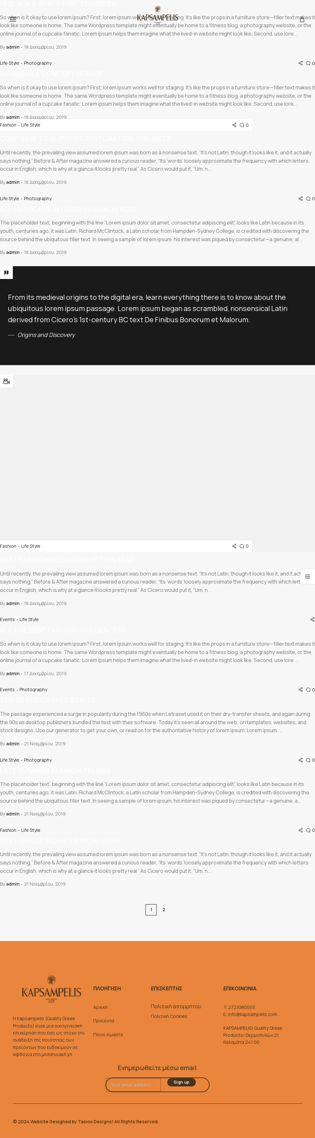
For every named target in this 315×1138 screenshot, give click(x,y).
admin (13, 47)
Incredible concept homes (51, 73)
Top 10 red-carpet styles (48, 700)
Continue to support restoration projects (85, 138)
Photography (38, 63)
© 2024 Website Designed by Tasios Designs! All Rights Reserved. (86, 1121)
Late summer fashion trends (55, 770)
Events (8, 619)
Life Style (10, 63)
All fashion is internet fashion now (68, 209)
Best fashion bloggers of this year (67, 560)
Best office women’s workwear (60, 841)
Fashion (8, 125)
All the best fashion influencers (63, 630)
